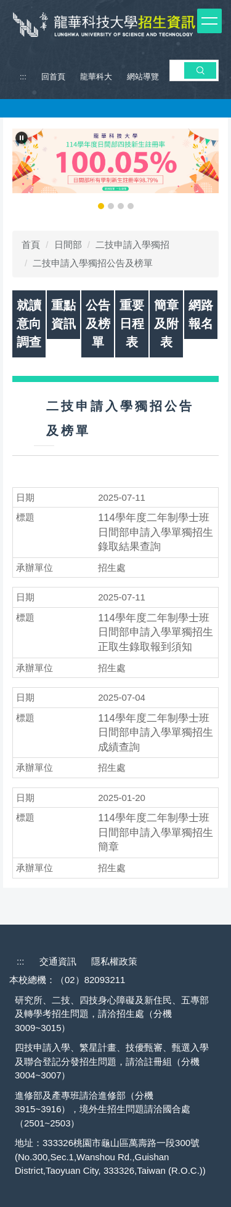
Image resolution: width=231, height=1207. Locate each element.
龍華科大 (96, 76)
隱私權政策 (114, 961)
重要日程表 (132, 323)
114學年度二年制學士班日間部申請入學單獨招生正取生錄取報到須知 (155, 632)
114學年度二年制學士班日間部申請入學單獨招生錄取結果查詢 (155, 532)
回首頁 (53, 76)
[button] (21, 138)
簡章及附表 (166, 323)
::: (23, 76)
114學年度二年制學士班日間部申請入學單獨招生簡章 (155, 832)
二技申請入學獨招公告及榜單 (93, 263)
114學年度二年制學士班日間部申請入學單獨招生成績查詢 (155, 732)
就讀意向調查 (29, 323)
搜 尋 (200, 70)
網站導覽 (143, 76)
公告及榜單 (98, 323)
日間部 (68, 244)
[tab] (101, 206)
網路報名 (200, 314)
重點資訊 (63, 314)
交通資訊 (57, 961)
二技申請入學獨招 (132, 244)
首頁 (31, 244)
